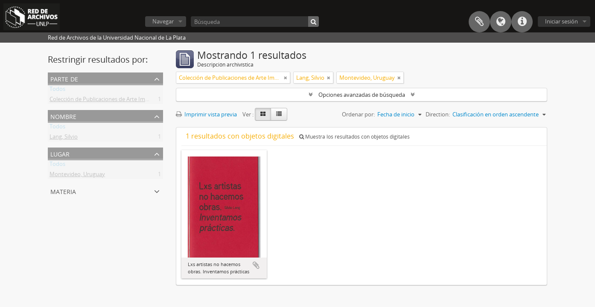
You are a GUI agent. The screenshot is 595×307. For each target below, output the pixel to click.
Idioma (500, 21)
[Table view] (279, 114)
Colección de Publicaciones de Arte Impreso (105, 100)
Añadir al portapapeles (256, 265)
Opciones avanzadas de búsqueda (361, 94)
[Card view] (263, 114)
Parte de (64, 78)
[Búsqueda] (255, 21)
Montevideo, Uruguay (77, 176)
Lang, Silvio (64, 138)
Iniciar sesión (561, 21)
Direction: (438, 114)
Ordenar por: (358, 114)
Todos (57, 90)
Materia (63, 191)
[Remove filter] (285, 77)
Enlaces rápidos (522, 21)
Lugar (60, 153)
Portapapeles (479, 21)
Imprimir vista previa (206, 114)
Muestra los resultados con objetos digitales (354, 136)
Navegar (163, 21)
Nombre (63, 116)
